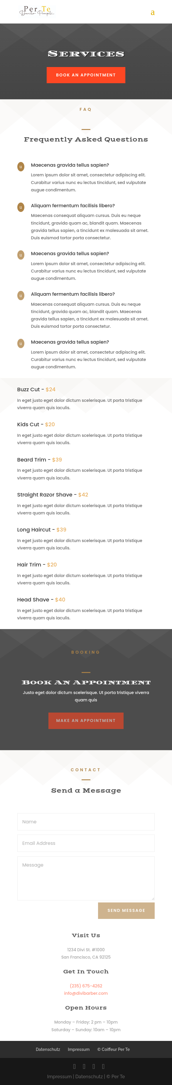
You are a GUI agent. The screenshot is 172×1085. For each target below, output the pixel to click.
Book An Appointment (86, 75)
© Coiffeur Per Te (113, 1049)
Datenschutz (48, 1049)
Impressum (79, 1049)
